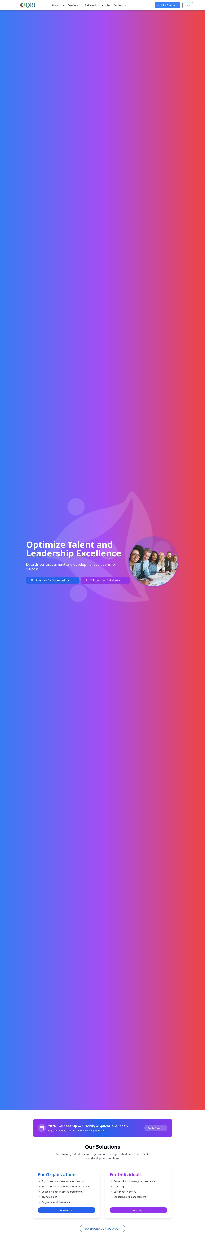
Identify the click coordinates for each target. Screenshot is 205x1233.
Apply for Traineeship (167, 5)
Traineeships (92, 5)
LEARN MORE (66, 1210)
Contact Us (120, 5)
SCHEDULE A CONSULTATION (103, 1228)
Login (187, 5)
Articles (106, 5)
